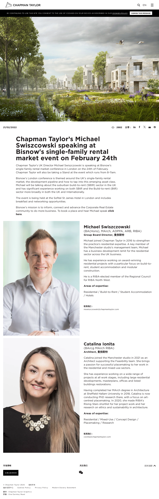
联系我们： (101, 308)
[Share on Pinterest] (155, 127)
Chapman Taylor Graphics (20, 492)
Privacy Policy (41, 488)
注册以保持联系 (11, 473)
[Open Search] (139, 6)
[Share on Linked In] (134, 127)
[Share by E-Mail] (150, 127)
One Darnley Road (16, 494)
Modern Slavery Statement (64, 488)
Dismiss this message (141, 13)
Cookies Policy (120, 13)
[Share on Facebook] (139, 127)
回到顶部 (150, 466)
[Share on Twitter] (144, 127)
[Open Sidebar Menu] (152, 5)
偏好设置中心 (8, 488)
